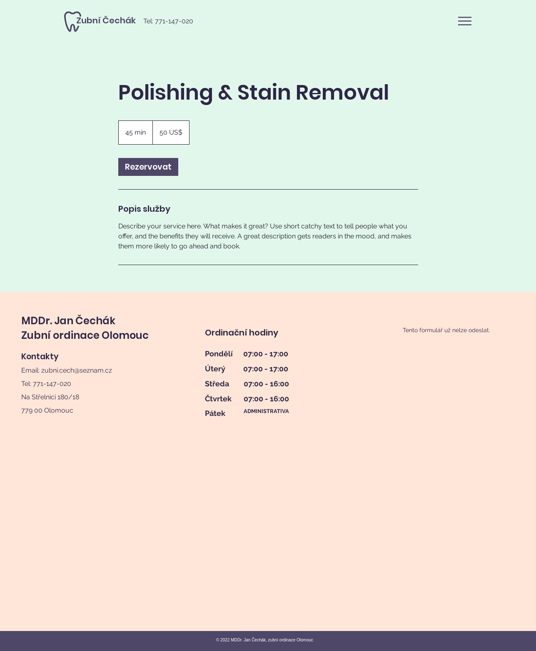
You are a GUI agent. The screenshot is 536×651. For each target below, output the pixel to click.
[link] (148, 167)
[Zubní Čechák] (106, 20)
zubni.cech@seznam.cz (76, 370)
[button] (464, 21)
